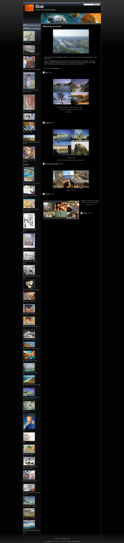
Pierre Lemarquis (55, 68)
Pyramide (47, 194)
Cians (46, 72)
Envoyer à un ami (65, 538)
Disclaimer (74, 541)
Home (25, 24)
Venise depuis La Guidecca (52, 163)
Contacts (26, 27)
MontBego (47, 122)
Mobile (78, 541)
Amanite (84, 213)
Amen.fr (69, 541)
